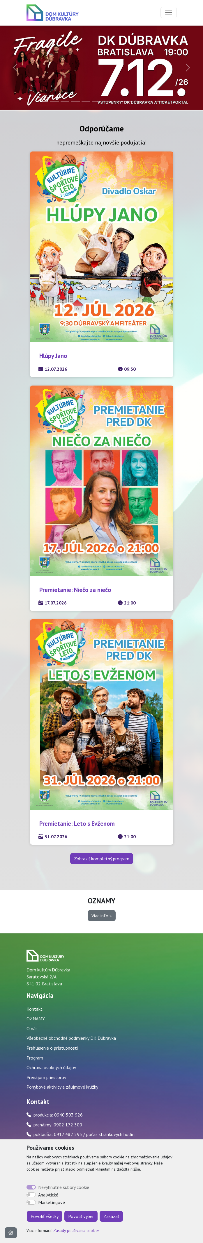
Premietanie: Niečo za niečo (75, 590)
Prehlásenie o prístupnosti (52, 1048)
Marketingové (51, 1202)
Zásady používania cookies (76, 1230)
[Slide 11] (148, 102)
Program (35, 1058)
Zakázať (111, 1216)
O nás (32, 1028)
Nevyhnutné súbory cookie (63, 1187)
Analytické (48, 1195)
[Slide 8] (117, 102)
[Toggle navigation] (168, 12)
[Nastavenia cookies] (11, 1232)
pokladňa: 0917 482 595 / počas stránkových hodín (84, 1134)
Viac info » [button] (101, 916)
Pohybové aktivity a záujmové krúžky (62, 1087)
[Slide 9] (127, 102)
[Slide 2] (54, 102)
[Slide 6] (96, 102)
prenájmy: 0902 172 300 (57, 1125)
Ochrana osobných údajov (51, 1067)
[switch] (31, 1194)
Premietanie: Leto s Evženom (77, 824)
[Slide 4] (75, 102)
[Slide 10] (138, 102)
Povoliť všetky (45, 1216)
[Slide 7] (107, 102)
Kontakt (35, 1009)
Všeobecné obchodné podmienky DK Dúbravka (71, 1038)
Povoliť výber (81, 1216)
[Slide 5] (86, 102)
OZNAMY (36, 1018)
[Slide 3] (65, 102)
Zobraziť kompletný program (101, 859)
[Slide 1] (44, 102)
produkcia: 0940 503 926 (58, 1115)
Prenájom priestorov (46, 1077)
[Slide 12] (159, 102)
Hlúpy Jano (53, 356)
